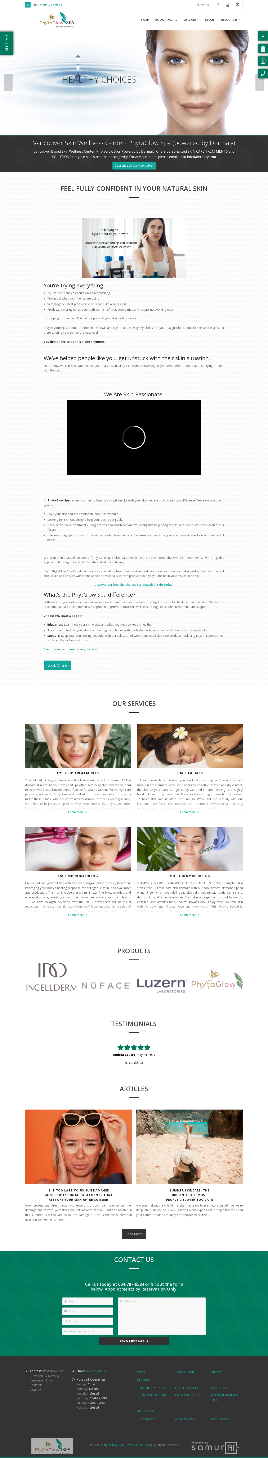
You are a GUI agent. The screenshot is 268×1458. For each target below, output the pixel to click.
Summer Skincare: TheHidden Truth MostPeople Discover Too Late (189, 1195)
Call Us (6, 43)
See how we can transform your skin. (71, 649)
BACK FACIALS (190, 773)
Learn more (78, 812)
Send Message (134, 1341)
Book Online (57, 665)
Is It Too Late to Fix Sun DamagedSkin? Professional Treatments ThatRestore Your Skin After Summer (78, 1195)
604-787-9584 (52, 5)
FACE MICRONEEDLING (78, 876)
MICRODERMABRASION (190, 876)
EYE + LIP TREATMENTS (78, 773)
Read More (134, 1234)
